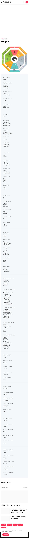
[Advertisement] (14, 21)
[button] (1, 2)
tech (20, 524)
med (4, 524)
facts (6, 38)
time (4, 527)
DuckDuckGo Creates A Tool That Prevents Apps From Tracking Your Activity (19, 510)
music (9, 524)
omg (15, 524)
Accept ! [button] (6, 534)
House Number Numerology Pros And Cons (18, 517)
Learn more (10, 531)
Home (2, 38)
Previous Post (5, 487)
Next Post (25, 487)
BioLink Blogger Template (10, 505)
